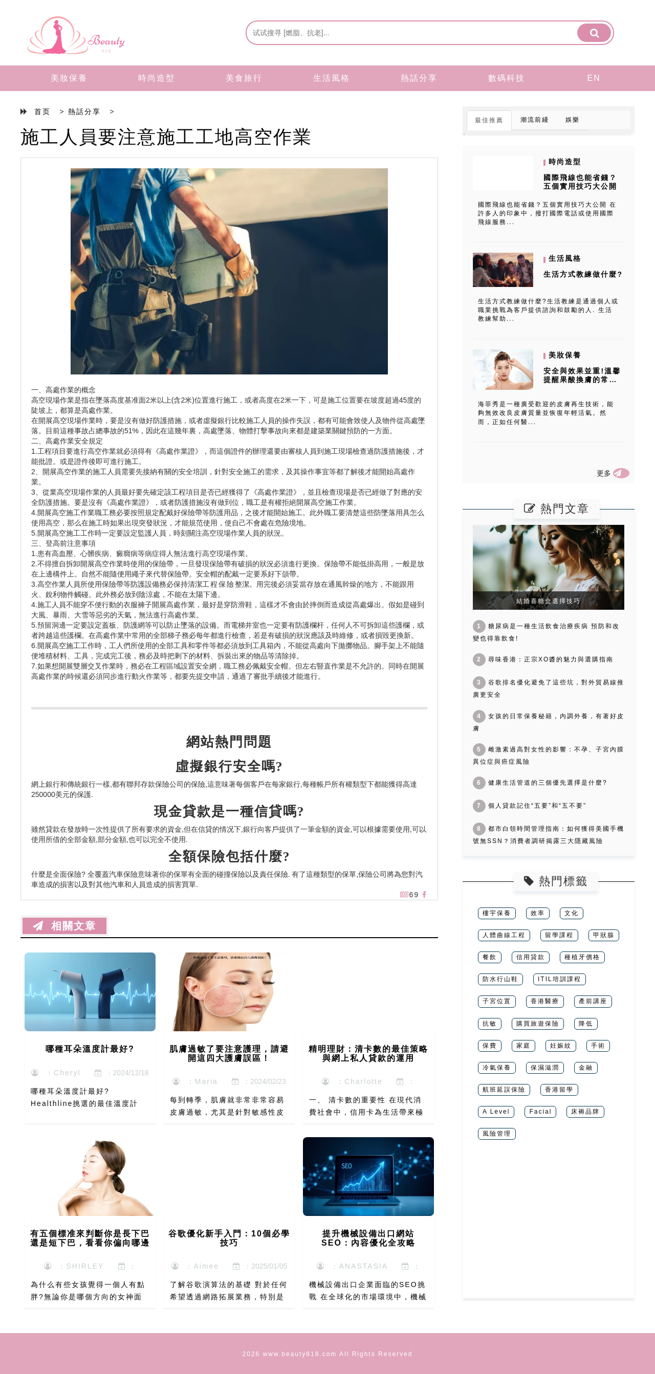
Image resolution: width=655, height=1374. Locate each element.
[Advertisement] (549, 1226)
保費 (490, 1045)
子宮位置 (497, 1001)
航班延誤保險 (504, 1089)
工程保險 (218, 584)
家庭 (523, 1045)
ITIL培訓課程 (559, 979)
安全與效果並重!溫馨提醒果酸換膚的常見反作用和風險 (582, 379)
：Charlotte (352, 1081)
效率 (538, 913)
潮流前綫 (534, 119)
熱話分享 (419, 78)
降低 (586, 1023)
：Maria (195, 1081)
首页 (42, 111)
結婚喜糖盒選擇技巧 (548, 601)
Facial (540, 1111)
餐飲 (490, 957)
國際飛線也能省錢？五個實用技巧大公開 (580, 181)
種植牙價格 (582, 957)
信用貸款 (530, 957)
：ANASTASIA (352, 1266)
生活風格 (331, 78)
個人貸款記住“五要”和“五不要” (529, 805)
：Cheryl (55, 1073)
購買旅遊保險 (537, 1023)
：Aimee (195, 1266)
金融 (586, 1067)
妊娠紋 (561, 1045)
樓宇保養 (497, 913)
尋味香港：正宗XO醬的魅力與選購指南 (543, 659)
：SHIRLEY (74, 1266)
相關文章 (64, 926)
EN (594, 78)
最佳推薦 (489, 120)
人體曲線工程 (504, 935)
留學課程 (559, 935)
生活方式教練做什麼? (583, 274)
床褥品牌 (585, 1111)
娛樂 (572, 119)
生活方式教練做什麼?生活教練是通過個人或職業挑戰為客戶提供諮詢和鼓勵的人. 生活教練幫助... (548, 310)
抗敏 (490, 1023)
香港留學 (559, 1089)
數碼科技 (506, 78)
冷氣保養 (497, 1067)
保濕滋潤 (545, 1067)
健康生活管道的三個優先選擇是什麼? (540, 782)
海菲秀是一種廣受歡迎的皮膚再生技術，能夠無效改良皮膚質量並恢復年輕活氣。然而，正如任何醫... (546, 413)
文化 (571, 913)
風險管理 (497, 1133)
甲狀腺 (604, 935)
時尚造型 (156, 78)
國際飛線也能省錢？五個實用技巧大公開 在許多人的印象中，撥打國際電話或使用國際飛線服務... (547, 213)
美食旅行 (244, 78)
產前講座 (593, 1001)
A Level (496, 1111)
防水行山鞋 (500, 979)
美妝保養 (69, 78)
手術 (598, 1045)
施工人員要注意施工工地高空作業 (166, 136)
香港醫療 (545, 1001)
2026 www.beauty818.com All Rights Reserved (328, 1354)
